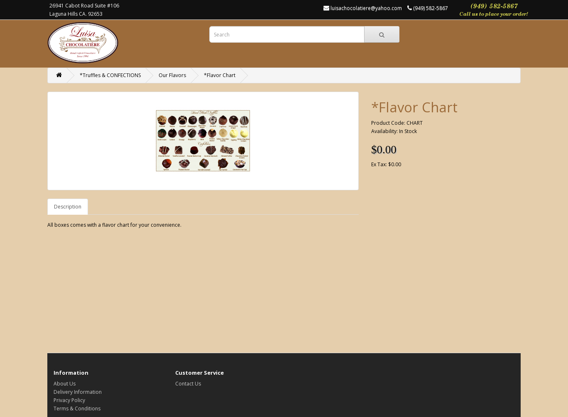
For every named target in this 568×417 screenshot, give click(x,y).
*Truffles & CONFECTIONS (110, 75)
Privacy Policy (69, 400)
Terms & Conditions (77, 408)
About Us (65, 383)
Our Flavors (172, 75)
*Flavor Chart (219, 75)
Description (67, 206)
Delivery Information (78, 391)
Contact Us (188, 383)
